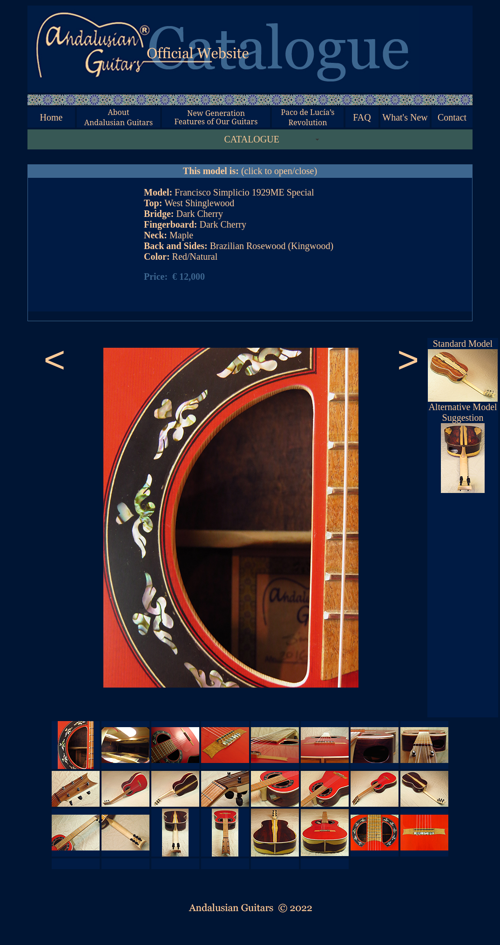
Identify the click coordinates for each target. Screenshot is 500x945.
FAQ (362, 117)
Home (51, 117)
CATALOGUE (251, 139)
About (118, 112)
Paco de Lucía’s (307, 112)
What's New (404, 117)
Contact (452, 117)
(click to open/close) (250, 171)
